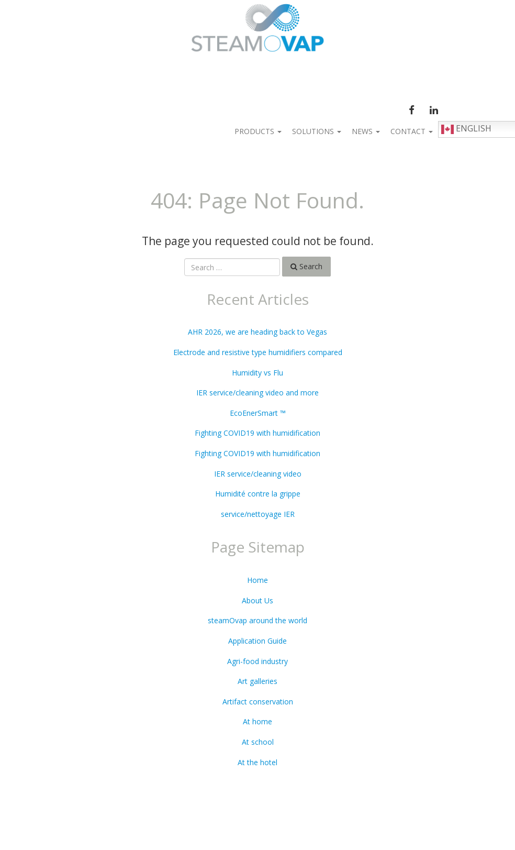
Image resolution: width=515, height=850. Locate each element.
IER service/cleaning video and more (257, 393)
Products (258, 131)
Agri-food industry (257, 661)
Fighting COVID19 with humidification (257, 433)
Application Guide (257, 641)
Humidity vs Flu (257, 373)
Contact (411, 131)
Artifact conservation (257, 702)
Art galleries (257, 681)
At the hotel (257, 762)
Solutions (316, 131)
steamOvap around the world (257, 620)
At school (258, 742)
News (366, 131)
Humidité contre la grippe (257, 494)
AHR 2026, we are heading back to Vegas (257, 332)
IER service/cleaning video (257, 474)
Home (257, 580)
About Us (257, 600)
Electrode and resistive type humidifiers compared (257, 352)
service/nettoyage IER (258, 514)
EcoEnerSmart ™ (258, 413)
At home (257, 721)
